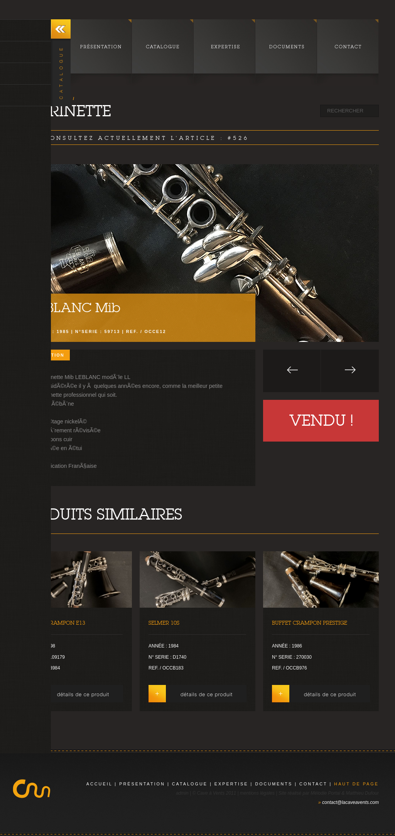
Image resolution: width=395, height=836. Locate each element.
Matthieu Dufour (362, 793)
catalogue (190, 784)
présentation (142, 784)
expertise (231, 784)
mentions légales (257, 793)
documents (273, 784)
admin (182, 793)
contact (313, 784)
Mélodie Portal (325, 793)
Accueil (99, 784)
